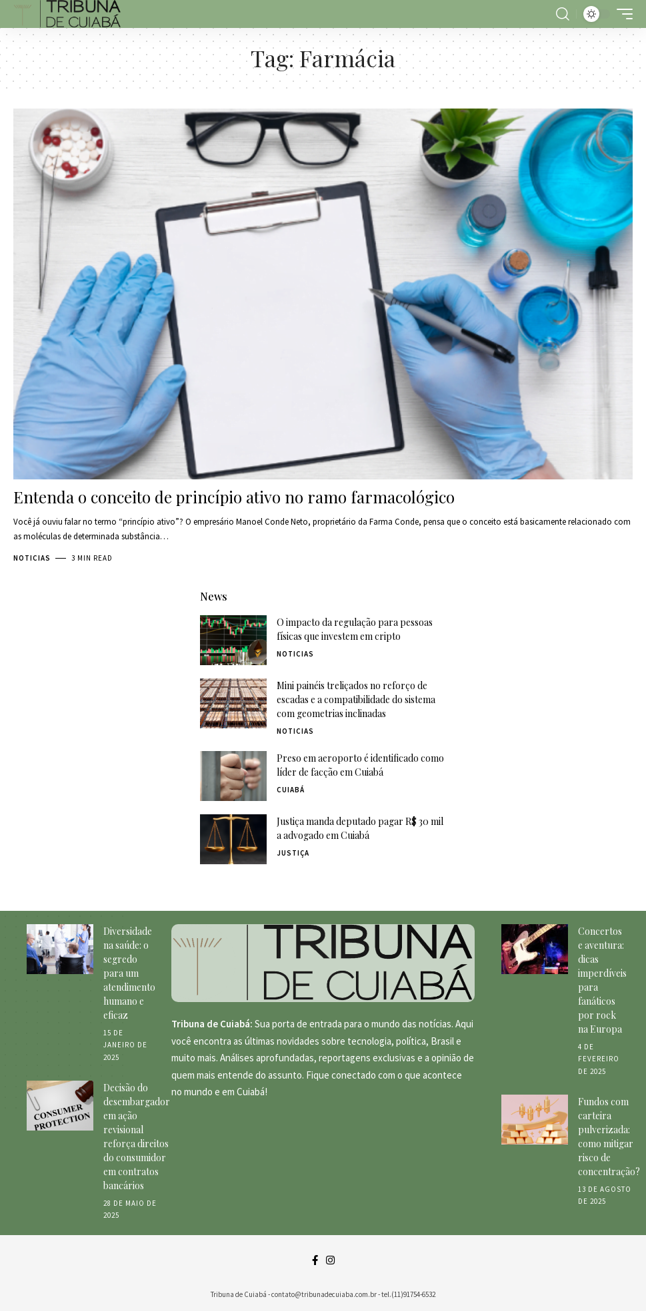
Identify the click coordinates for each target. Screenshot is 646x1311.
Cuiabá (291, 789)
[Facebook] (315, 1260)
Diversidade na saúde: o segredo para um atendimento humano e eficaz (129, 973)
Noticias (32, 558)
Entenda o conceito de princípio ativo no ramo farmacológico (234, 496)
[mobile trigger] (621, 14)
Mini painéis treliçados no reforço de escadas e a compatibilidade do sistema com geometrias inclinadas (356, 699)
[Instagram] (330, 1260)
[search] (563, 14)
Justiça (293, 853)
